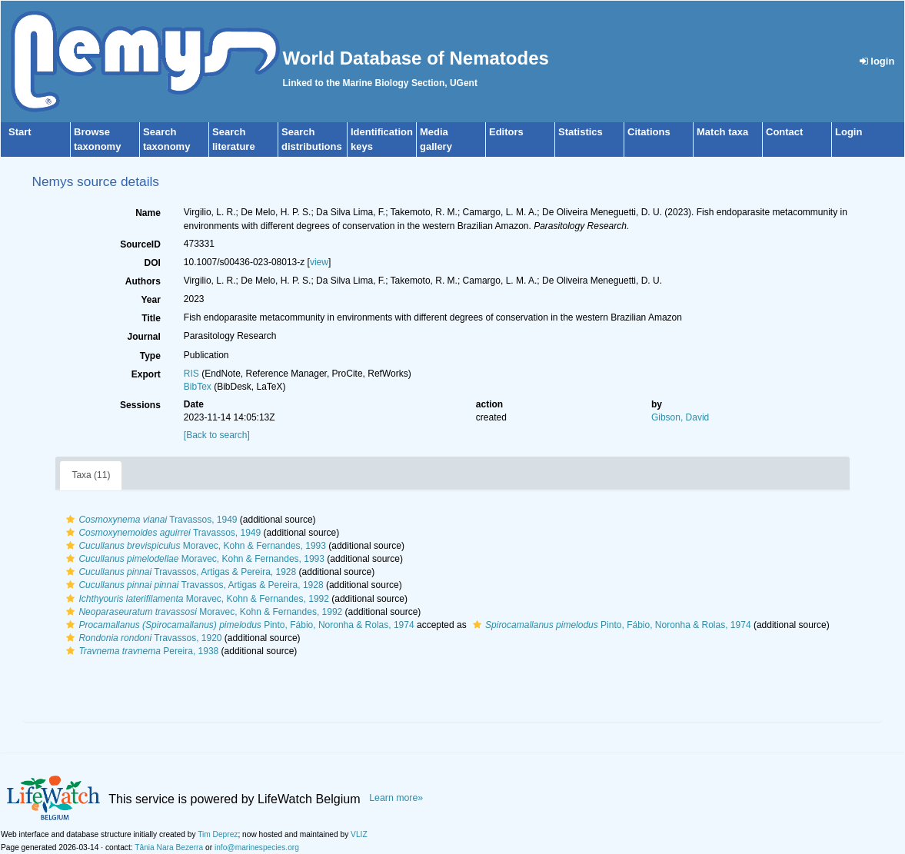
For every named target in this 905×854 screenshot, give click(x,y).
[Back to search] (217, 435)
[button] (70, 519)
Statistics (580, 132)
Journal (143, 336)
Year (150, 299)
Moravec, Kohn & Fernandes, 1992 (195, 598)
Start (20, 132)
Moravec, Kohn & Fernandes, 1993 (194, 545)
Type (150, 356)
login (877, 61)
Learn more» (396, 798)
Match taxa (722, 132)
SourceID (140, 244)
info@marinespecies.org (257, 847)
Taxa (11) (91, 475)
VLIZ (359, 834)
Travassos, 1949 (149, 519)
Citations (648, 132)
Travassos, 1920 (141, 638)
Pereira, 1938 (140, 651)
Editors (506, 132)
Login (848, 132)
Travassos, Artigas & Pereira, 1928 (179, 572)
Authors (143, 281)
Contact (784, 132)
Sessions (140, 405)
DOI (152, 263)
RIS (191, 373)
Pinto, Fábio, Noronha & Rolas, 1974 (238, 625)
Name (148, 213)
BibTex (197, 386)
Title (150, 318)
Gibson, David (680, 417)
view (319, 262)
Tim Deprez (218, 834)
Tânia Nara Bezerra (169, 847)
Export (146, 374)
